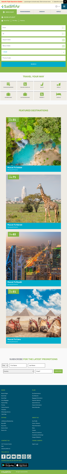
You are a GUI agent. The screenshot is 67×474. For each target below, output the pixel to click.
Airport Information (37, 405)
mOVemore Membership (7, 421)
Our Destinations (36, 393)
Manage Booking (25, 11)
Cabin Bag (3, 414)
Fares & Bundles (36, 407)
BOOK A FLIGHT (8, 12)
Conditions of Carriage (37, 435)
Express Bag (4, 402)
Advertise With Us (5, 448)
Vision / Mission (36, 423)
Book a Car (4, 430)
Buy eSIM (3, 423)
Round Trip (5, 21)
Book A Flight (4, 393)
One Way (13, 21)
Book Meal (3, 398)
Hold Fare (3, 409)
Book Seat (3, 396)
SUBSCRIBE (58, 371)
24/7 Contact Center (6, 444)
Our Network (35, 396)
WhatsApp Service (5, 412)
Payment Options (36, 400)
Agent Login (35, 444)
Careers (34, 430)
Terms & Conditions (37, 432)
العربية (57, 6)
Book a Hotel (4, 428)
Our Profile (34, 421)
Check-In (42, 11)
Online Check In (5, 407)
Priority (3, 405)
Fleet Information (36, 425)
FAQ (2, 446)
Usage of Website (36, 437)
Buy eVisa (3, 425)
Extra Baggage (4, 400)
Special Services (36, 402)
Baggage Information (37, 398)
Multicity (21, 21)
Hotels (58, 11)
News (33, 428)
